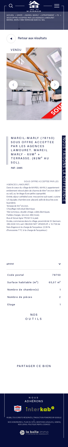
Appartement (47, 15)
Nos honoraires (15, 422)
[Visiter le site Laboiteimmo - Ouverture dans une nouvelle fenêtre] (34, 436)
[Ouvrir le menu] (56, 6)
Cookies (46, 424)
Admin (57, 422)
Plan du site (29, 422)
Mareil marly (32, 15)
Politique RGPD (35, 424)
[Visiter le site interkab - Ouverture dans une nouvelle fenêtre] (40, 408)
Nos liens (22, 424)
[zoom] (34, 119)
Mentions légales (44, 422)
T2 (58, 15)
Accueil (10, 15)
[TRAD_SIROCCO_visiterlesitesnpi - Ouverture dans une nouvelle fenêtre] (18, 408)
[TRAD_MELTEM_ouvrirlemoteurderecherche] (11, 6)
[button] (54, 84)
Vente (19, 15)
